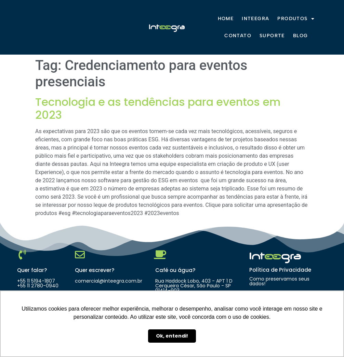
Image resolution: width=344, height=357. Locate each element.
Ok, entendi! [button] (172, 335)
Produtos (296, 19)
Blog (300, 36)
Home (226, 19)
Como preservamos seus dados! (279, 281)
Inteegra (255, 19)
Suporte (272, 36)
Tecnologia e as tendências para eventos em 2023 (158, 108)
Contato (237, 36)
